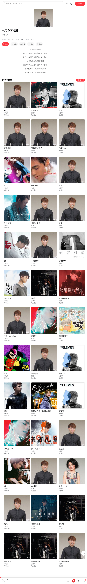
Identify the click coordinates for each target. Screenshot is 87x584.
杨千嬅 (61, 489)
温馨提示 (35, 374)
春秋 (60, 110)
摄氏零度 (62, 374)
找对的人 (7, 298)
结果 (6, 524)
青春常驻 (7, 148)
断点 (6, 110)
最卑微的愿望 (64, 298)
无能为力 (62, 148)
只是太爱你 (35, 223)
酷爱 (60, 223)
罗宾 (6, 374)
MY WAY (34, 186)
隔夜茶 (61, 411)
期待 (6, 411)
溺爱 (33, 298)
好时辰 (34, 486)
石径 (60, 186)
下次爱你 (35, 261)
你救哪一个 (8, 449)
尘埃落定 (35, 110)
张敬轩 (5, 35)
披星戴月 (7, 561)
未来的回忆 (35, 561)
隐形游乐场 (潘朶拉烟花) (41, 411)
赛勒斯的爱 (35, 524)
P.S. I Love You (10, 336)
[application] (43, 580)
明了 (6, 486)
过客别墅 (62, 261)
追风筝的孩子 (36, 148)
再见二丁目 (63, 486)
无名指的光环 (64, 561)
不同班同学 (63, 336)
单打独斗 (62, 524)
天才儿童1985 (37, 449)
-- (7, 579)
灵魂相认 (7, 223)
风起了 (34, 336)
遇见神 (61, 449)
